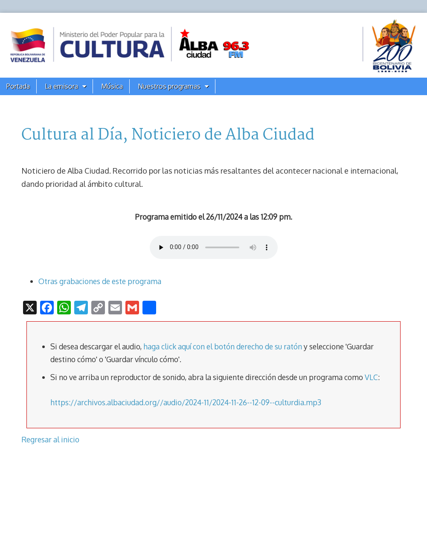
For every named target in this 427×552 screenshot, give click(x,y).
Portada (18, 86)
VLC (371, 377)
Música (112, 86)
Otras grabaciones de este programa (99, 281)
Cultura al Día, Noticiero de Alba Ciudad (167, 135)
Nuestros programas (169, 86)
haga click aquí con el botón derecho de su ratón (222, 346)
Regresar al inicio (50, 439)
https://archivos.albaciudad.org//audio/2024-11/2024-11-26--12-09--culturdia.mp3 (185, 402)
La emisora (61, 86)
